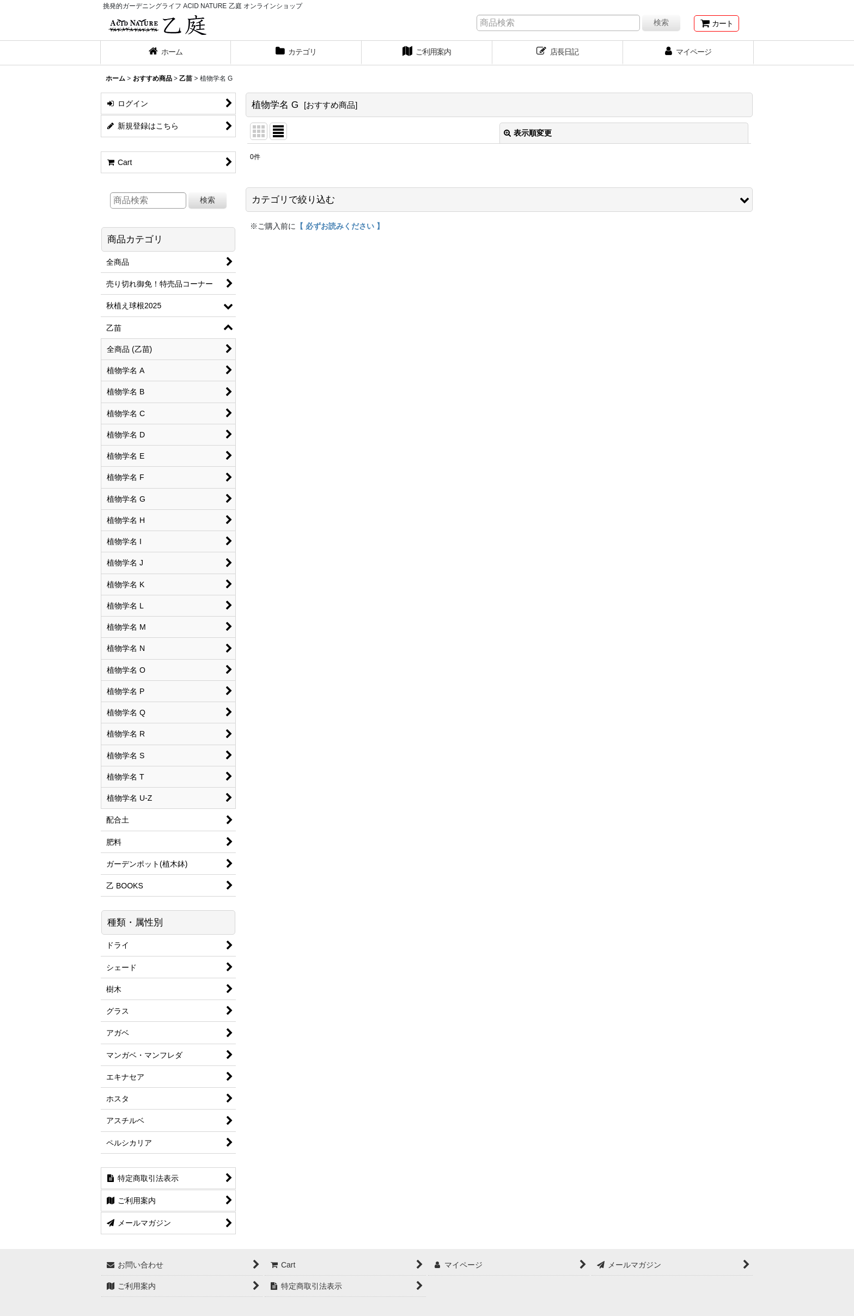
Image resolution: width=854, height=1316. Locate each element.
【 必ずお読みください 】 (340, 226)
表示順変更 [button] (528, 133)
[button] (499, 199)
